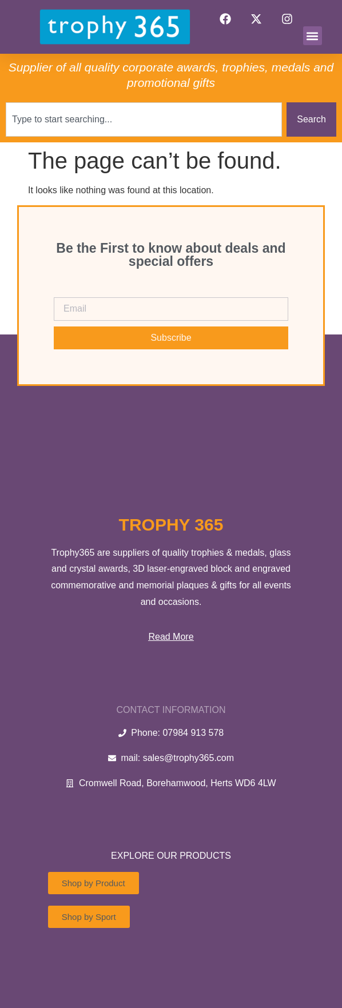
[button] (312, 35)
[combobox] (144, 119)
